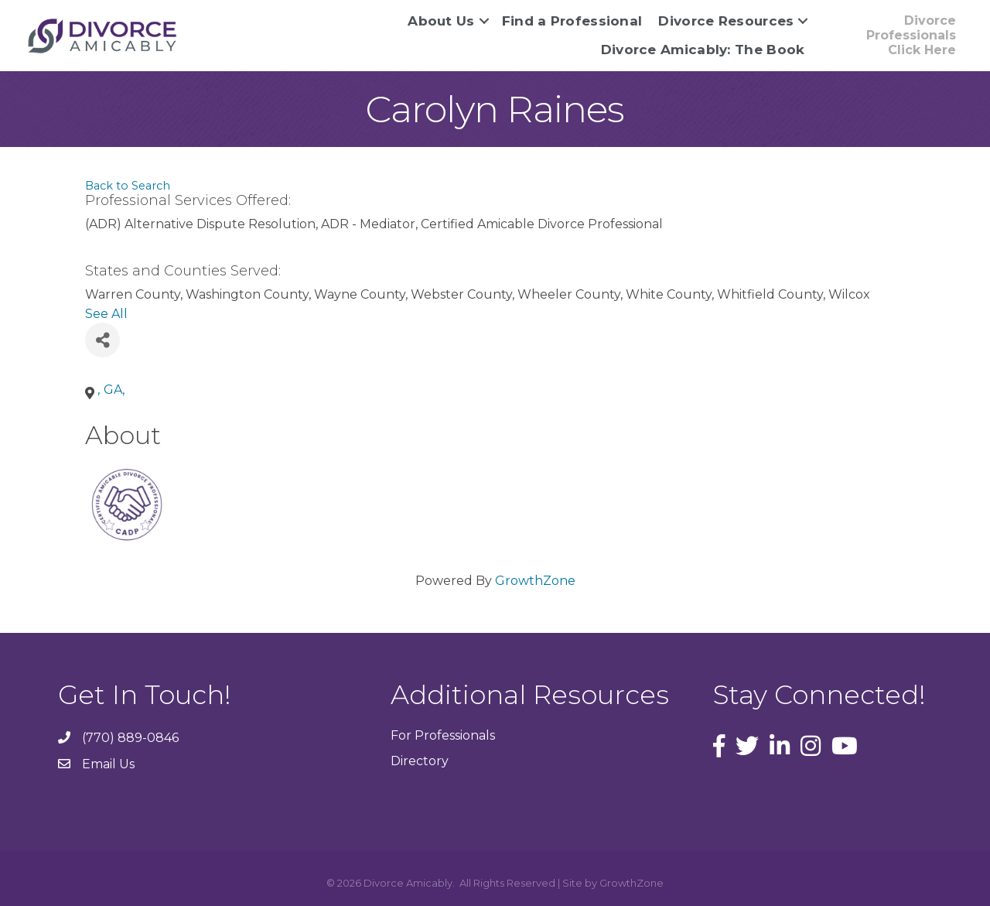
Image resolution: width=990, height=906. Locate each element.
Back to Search (127, 186)
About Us (441, 21)
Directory (420, 761)
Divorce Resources (726, 21)
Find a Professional (572, 21)
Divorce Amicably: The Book (703, 49)
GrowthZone (535, 580)
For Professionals (443, 735)
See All (106, 313)
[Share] (102, 340)
